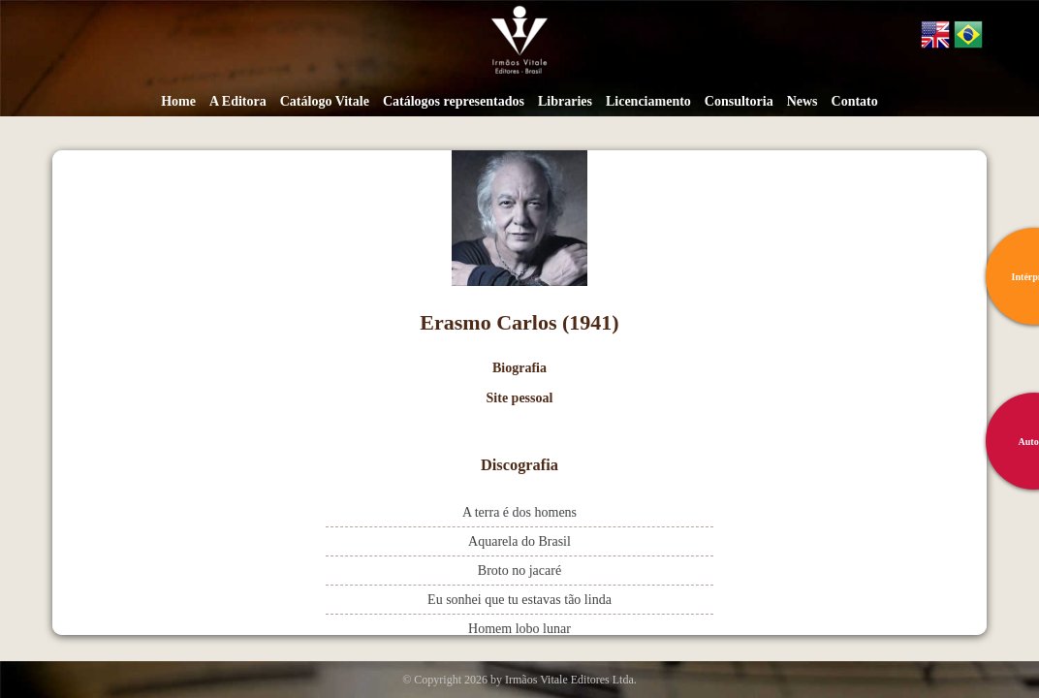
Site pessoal (520, 398)
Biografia (519, 368)
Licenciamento (648, 101)
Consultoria (739, 101)
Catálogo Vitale (324, 101)
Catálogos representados (453, 101)
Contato (855, 101)
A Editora (238, 101)
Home (178, 101)
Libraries (565, 101)
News (802, 101)
